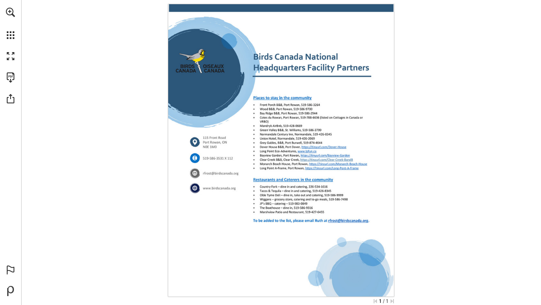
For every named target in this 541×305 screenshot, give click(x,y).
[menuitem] (10, 23)
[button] (10, 12)
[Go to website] (219, 188)
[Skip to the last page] (392, 301)
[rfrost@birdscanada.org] (220, 173)
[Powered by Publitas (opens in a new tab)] (10, 291)
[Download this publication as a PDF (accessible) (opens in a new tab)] (10, 77)
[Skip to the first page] (375, 301)
